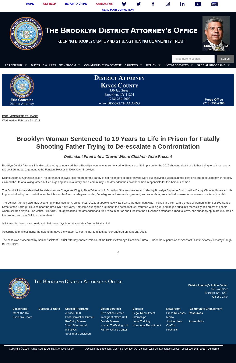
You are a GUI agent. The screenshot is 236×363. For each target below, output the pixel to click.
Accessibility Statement (98, 348)
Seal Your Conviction (78, 333)
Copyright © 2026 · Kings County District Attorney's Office (41, 348)
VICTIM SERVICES (177, 65)
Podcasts (171, 329)
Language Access (169, 348)
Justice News (174, 321)
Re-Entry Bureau (75, 321)
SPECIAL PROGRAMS (211, 65)
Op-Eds (171, 325)
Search (225, 58)
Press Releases (176, 313)
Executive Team (22, 317)
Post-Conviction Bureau (79, 317)
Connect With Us (148, 348)
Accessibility (196, 321)
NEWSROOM (67, 65)
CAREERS (131, 65)
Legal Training (141, 321)
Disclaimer (214, 348)
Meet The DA (21, 313)
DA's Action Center (112, 313)
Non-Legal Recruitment (147, 325)
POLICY (151, 65)
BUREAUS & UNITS (43, 65)
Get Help (118, 348)
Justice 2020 (73, 313)
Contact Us (130, 348)
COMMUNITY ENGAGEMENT (102, 65)
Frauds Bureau (110, 321)
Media (170, 317)
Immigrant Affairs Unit (114, 317)
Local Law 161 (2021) (194, 348)
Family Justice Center (114, 329)
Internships (139, 317)
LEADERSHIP (13, 65)
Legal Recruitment (144, 313)
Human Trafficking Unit (114, 325)
